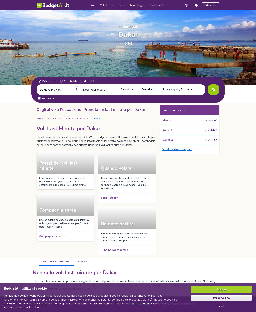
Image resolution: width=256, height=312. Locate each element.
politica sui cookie (98, 295)
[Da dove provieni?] (55, 90)
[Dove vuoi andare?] (98, 90)
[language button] (188, 5)
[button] (210, 5)
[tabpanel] (128, 178)
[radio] (48, 81)
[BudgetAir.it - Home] (53, 5)
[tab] (56, 160)
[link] (196, 5)
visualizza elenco (140, 299)
